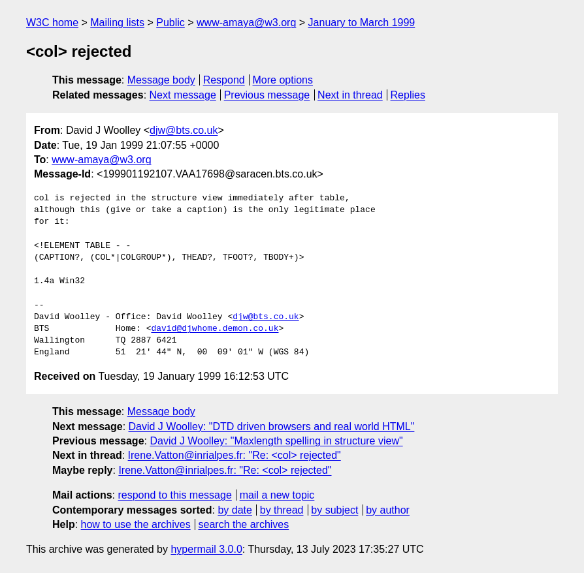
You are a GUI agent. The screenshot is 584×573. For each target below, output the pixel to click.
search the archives (244, 524)
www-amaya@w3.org (246, 22)
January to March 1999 (361, 22)
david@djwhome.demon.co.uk (214, 329)
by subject (334, 510)
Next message (183, 95)
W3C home (52, 22)
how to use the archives (136, 524)
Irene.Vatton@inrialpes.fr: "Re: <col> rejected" (234, 455)
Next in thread (350, 95)
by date (234, 510)
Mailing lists (117, 22)
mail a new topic (277, 495)
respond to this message (174, 495)
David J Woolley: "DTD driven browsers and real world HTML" (272, 426)
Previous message (267, 95)
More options (283, 79)
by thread (282, 510)
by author (388, 510)
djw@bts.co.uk (184, 130)
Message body (161, 79)
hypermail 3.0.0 (206, 549)
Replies (408, 95)
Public (170, 22)
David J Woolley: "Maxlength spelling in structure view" (276, 440)
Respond (224, 79)
